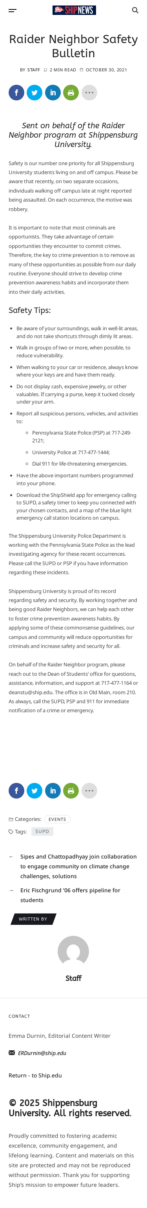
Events (57, 819)
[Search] (135, 10)
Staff (33, 70)
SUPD (42, 831)
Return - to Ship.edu (35, 1075)
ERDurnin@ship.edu (42, 1053)
